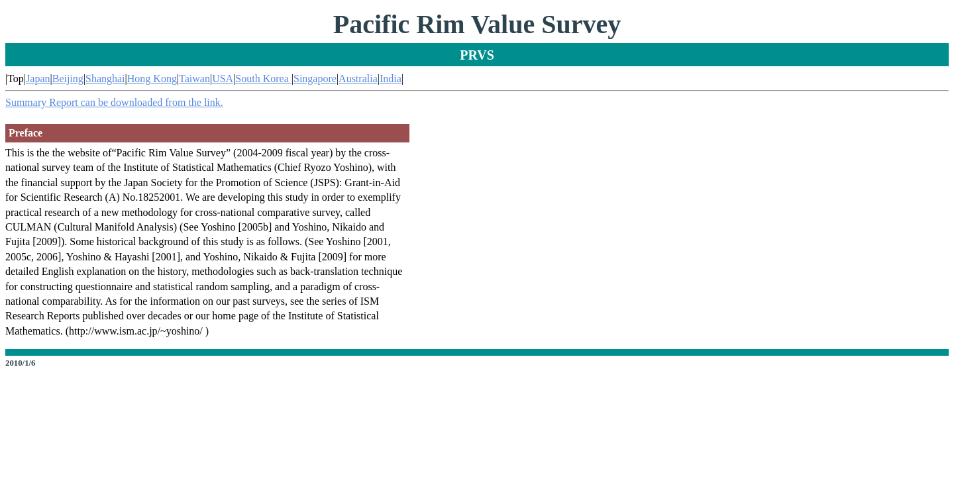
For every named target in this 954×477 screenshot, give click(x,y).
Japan (38, 78)
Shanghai (105, 78)
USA (222, 78)
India (390, 78)
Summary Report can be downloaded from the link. (114, 102)
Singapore (315, 78)
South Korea (263, 78)
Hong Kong (152, 78)
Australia (358, 78)
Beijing (67, 78)
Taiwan (194, 78)
